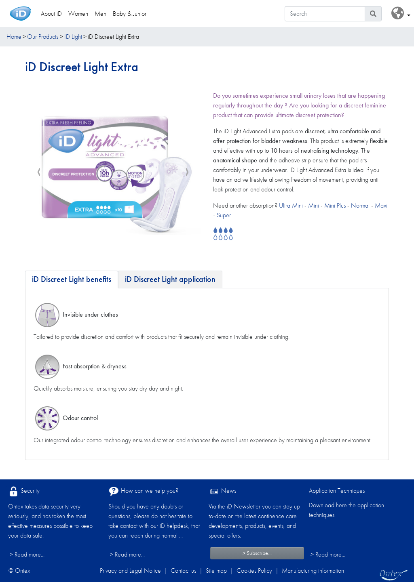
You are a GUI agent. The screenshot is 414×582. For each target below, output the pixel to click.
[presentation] (39, 172)
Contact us (183, 570)
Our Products (42, 36)
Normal (360, 205)
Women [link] (78, 13)
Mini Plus (335, 205)
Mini (313, 205)
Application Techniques (337, 490)
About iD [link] (51, 13)
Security (24, 491)
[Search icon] (373, 13)
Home (13, 36)
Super (224, 215)
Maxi (381, 205)
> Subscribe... (257, 553)
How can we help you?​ (143, 491)
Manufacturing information (313, 570)
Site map (216, 570)
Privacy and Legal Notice (130, 570)
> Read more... (27, 554)
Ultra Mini (291, 205)
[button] (401, 13)
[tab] (71, 279)
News (222, 491)
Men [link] (100, 13)
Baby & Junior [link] (129, 13)
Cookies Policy (254, 570)
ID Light (73, 36)
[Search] (325, 13)
